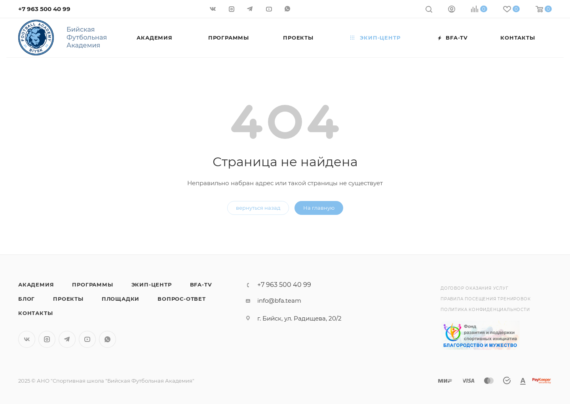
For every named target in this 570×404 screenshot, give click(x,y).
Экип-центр (151, 284)
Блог (26, 299)
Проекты (68, 299)
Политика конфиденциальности (485, 309)
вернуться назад (258, 208)
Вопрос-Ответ (182, 299)
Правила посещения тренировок (485, 299)
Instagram (46, 339)
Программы (92, 284)
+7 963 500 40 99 (44, 9)
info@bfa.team (279, 300)
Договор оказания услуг (475, 288)
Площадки (120, 299)
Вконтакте (26, 339)
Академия (36, 284)
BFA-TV (201, 284)
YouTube (87, 339)
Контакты (35, 313)
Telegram (67, 339)
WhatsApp (107, 339)
